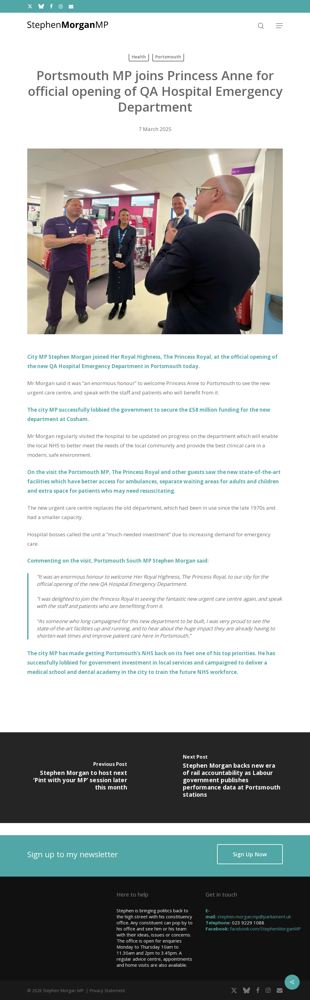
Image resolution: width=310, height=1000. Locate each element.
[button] (279, 26)
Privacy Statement (107, 990)
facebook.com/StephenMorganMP (265, 929)
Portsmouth (168, 57)
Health (139, 57)
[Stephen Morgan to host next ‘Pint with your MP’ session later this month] (77, 777)
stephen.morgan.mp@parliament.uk (254, 916)
